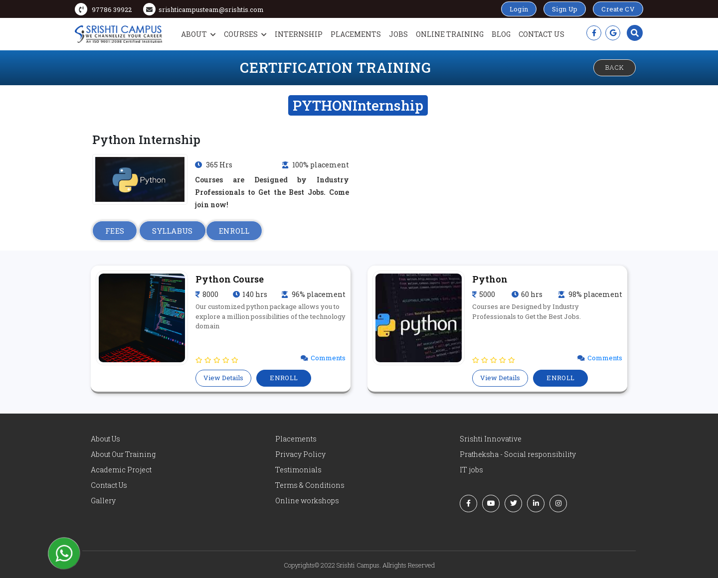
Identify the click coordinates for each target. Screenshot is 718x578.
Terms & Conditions (310, 485)
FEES (114, 231)
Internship (299, 34)
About (198, 34)
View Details (223, 377)
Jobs (398, 34)
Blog (501, 34)
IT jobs (471, 469)
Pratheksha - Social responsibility (518, 454)
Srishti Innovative (491, 438)
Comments (328, 357)
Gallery (103, 500)
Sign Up (564, 8)
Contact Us (541, 34)
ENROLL (234, 231)
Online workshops (307, 500)
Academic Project (121, 469)
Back (614, 67)
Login (519, 8)
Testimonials (298, 469)
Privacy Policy (300, 454)
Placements (356, 34)
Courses (245, 34)
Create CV (618, 8)
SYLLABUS (172, 231)
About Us (105, 438)
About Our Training (123, 454)
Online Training (450, 34)
